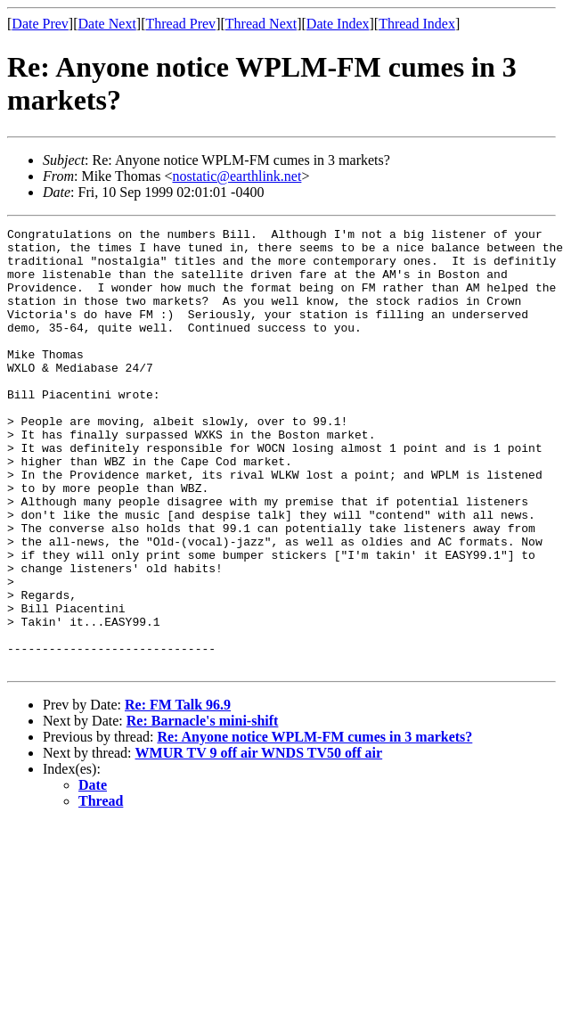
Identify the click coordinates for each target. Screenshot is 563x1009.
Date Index (338, 23)
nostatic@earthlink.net (236, 176)
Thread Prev (180, 23)
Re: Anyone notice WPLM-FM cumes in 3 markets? (314, 825)
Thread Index (417, 23)
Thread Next (261, 23)
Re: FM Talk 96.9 (178, 792)
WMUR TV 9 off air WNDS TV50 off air (259, 841)
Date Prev (40, 23)
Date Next (107, 23)
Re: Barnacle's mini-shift (202, 808)
